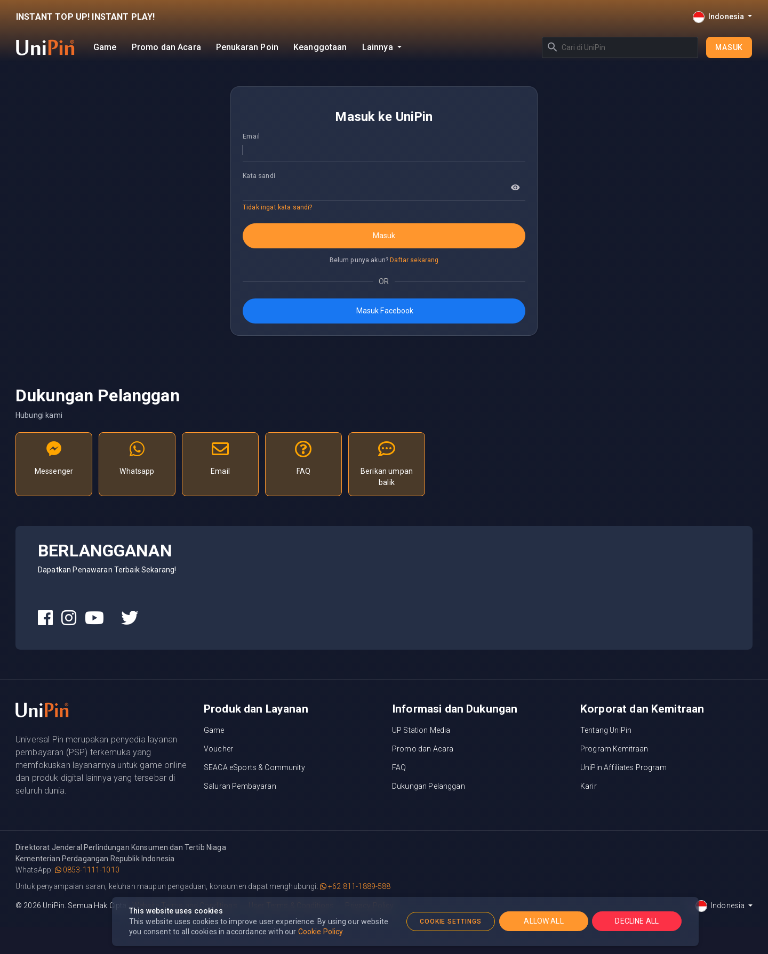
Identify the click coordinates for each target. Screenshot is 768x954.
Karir (588, 786)
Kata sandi (259, 175)
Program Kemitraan (614, 749)
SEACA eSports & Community (254, 767)
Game (105, 47)
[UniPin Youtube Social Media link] (94, 618)
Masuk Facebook (383, 310)
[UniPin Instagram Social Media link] (68, 618)
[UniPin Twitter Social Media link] (129, 618)
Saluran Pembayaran (240, 786)
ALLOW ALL (543, 921)
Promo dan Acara (166, 47)
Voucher (218, 749)
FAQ (399, 767)
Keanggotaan (320, 47)
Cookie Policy (320, 931)
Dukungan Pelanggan (428, 786)
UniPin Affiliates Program (623, 767)
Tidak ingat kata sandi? (277, 207)
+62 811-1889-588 (355, 886)
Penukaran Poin (247, 47)
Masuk (729, 47)
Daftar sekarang (414, 260)
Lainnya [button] (378, 47)
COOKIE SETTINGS (451, 921)
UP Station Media (421, 730)
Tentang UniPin (605, 730)
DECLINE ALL (637, 921)
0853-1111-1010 (87, 870)
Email (251, 136)
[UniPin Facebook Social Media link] (45, 618)
